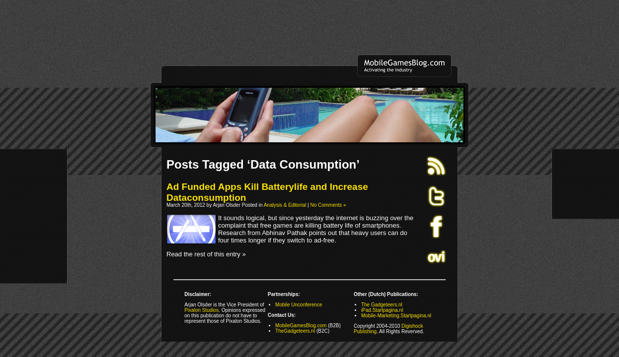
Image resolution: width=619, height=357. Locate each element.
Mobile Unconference (298, 304)
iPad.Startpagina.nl (382, 310)
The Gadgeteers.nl (381, 304)
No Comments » (328, 205)
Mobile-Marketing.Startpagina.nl (396, 315)
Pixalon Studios (201, 310)
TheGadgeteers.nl (295, 331)
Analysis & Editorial (285, 205)
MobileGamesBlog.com (300, 325)
